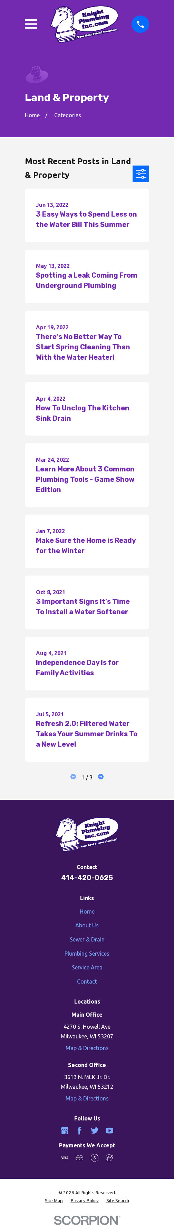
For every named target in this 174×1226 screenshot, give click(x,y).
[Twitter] (94, 1130)
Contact (87, 981)
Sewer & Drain (87, 939)
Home (87, 911)
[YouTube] (109, 1130)
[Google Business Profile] (64, 1130)
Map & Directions (87, 1048)
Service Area (87, 967)
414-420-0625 (87, 878)
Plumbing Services (87, 953)
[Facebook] (79, 1130)
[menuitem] (54, 1201)
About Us (87, 925)
